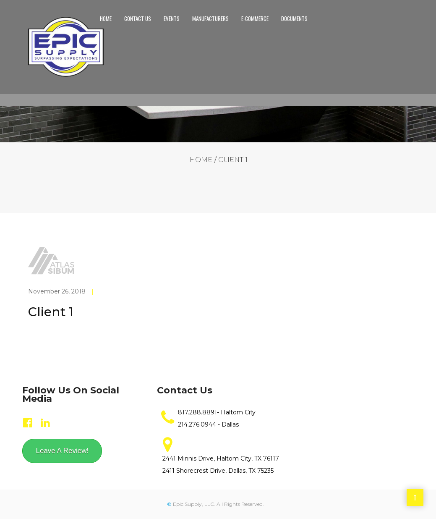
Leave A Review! (62, 451)
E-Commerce (255, 18)
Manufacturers (210, 18)
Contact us (137, 18)
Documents (294, 18)
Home (106, 18)
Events (172, 18)
